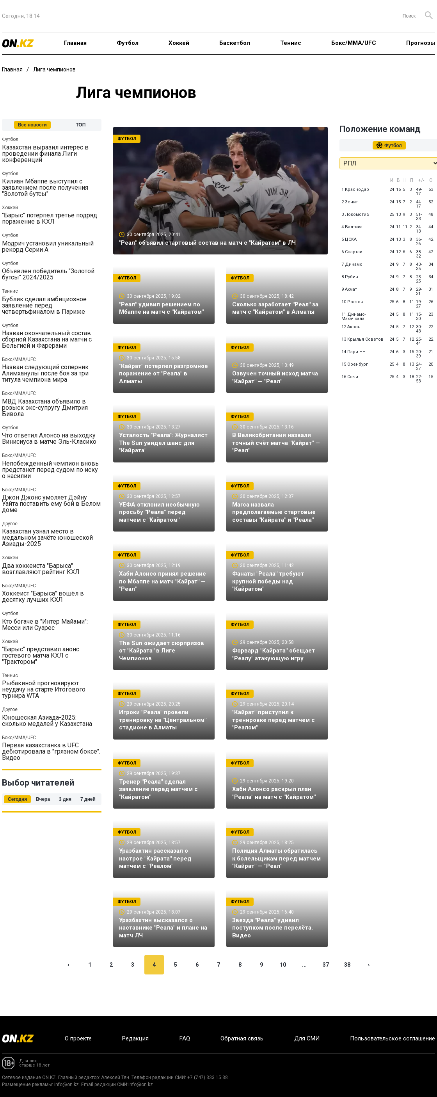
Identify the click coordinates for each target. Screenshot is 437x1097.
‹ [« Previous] (68, 992)
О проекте (78, 1038)
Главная (75, 42)
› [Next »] (368, 992)
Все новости (32, 125)
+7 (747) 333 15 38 (207, 1077)
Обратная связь (241, 1038)
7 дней (88, 799)
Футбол (128, 42)
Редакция (135, 1038)
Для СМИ (307, 1038)
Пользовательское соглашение (392, 1038)
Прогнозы (420, 42)
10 (283, 992)
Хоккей (179, 42)
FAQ (184, 1038)
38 (347, 992)
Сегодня (17, 799)
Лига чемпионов (54, 69)
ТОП (80, 125)
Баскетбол (234, 42)
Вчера (43, 799)
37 (326, 992)
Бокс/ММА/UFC (353, 42)
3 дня (65, 799)
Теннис (290, 42)
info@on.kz (66, 1084)
